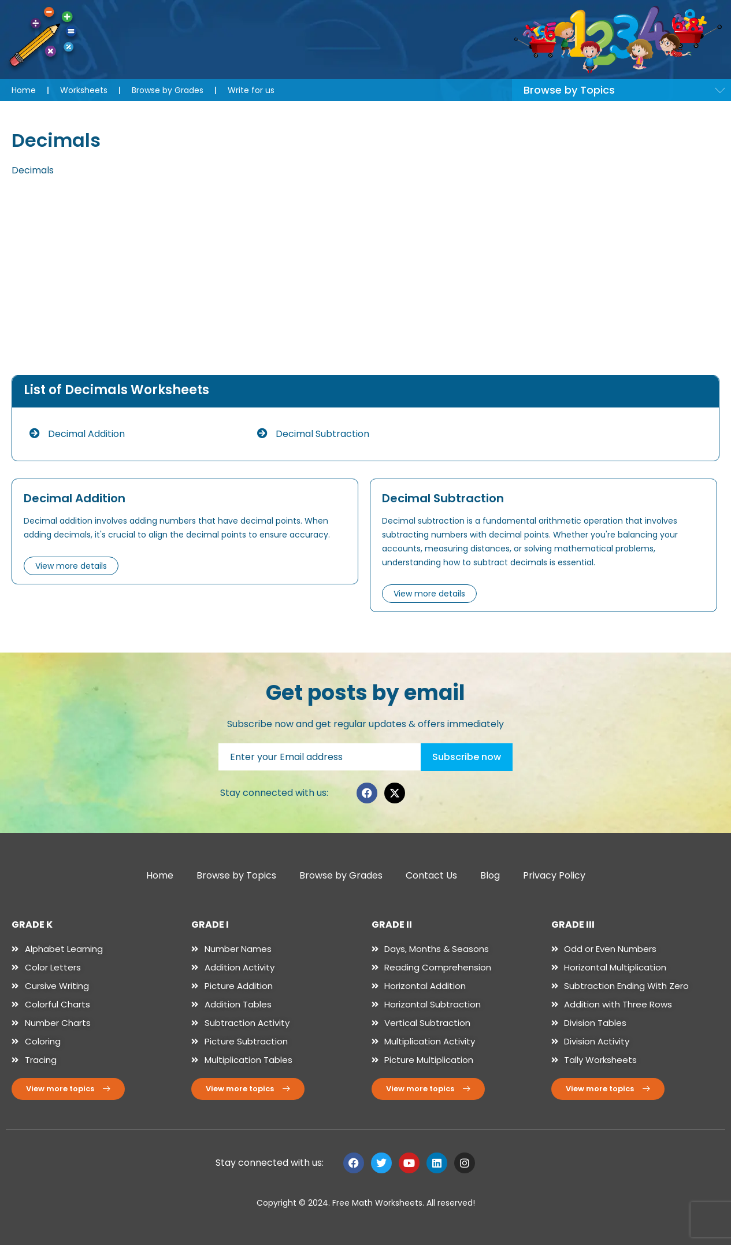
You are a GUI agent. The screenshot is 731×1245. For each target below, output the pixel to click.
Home (24, 90)
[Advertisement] (366, 277)
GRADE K (32, 924)
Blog (490, 875)
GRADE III (573, 924)
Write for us (251, 90)
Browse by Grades (167, 90)
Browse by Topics (236, 875)
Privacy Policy (554, 875)
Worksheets (83, 90)
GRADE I (210, 924)
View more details (71, 566)
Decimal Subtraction (313, 433)
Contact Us (431, 875)
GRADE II (392, 924)
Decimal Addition (77, 433)
